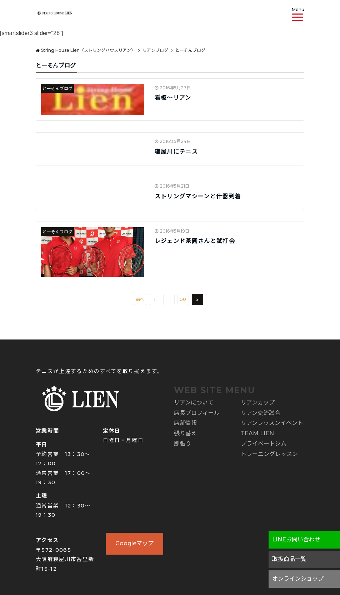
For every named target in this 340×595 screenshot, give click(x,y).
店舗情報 (185, 423)
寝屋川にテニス (176, 151)
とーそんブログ (57, 88)
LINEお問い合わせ (296, 539)
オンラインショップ (298, 578)
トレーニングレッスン (269, 454)
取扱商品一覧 (289, 559)
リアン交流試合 (260, 413)
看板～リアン (173, 97)
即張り (182, 443)
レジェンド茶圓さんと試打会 (198, 241)
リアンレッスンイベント (272, 423)
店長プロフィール (197, 413)
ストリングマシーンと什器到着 (198, 196)
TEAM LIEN (257, 433)
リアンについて (194, 402)
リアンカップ (258, 402)
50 (183, 299)
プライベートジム (263, 443)
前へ (140, 299)
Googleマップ (134, 543)
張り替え (185, 433)
